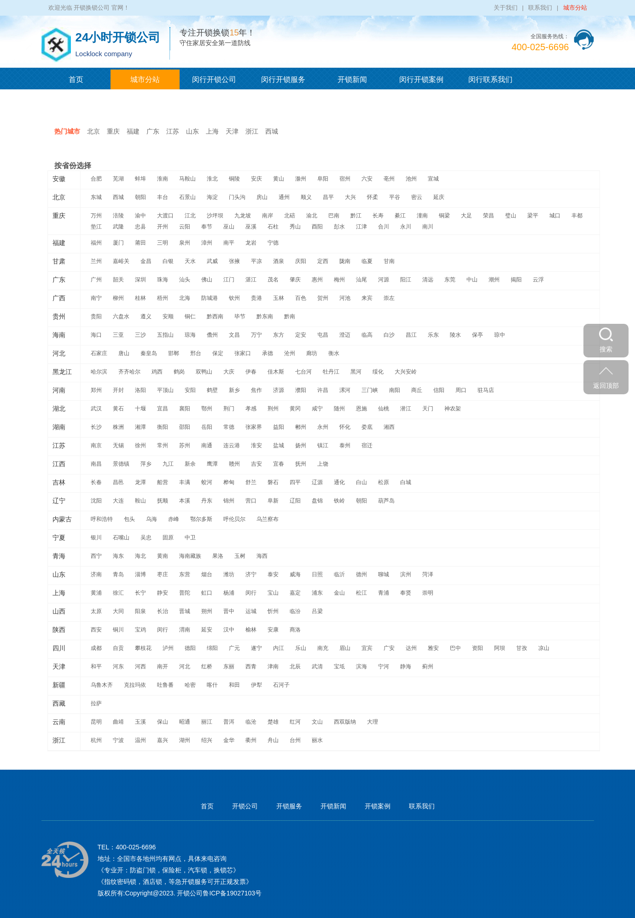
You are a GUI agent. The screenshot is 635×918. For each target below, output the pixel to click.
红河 (295, 722)
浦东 (317, 593)
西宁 (96, 556)
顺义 (306, 197)
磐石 (273, 482)
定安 (300, 335)
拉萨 (96, 703)
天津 (232, 131)
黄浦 (96, 593)
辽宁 (58, 500)
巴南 (333, 215)
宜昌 (162, 408)
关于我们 (506, 7)
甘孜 (521, 648)
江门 (228, 279)
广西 (58, 298)
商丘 (416, 390)
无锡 (118, 445)
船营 (162, 482)
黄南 (162, 556)
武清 (317, 666)
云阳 (184, 226)
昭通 (184, 722)
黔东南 (264, 316)
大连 (118, 500)
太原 (96, 611)
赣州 (234, 464)
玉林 (278, 298)
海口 (96, 335)
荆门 (228, 408)
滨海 (361, 666)
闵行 (250, 593)
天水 (190, 261)
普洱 (228, 722)
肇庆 (295, 279)
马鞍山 (187, 178)
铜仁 (190, 316)
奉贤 (405, 593)
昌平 (328, 197)
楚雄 (273, 722)
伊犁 (256, 685)
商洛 (295, 629)
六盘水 (121, 316)
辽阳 (295, 500)
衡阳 (162, 427)
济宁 (250, 574)
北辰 (295, 666)
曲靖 (118, 722)
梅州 (339, 279)
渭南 (184, 629)
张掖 (234, 261)
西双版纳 (345, 722)
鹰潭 (212, 464)
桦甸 (228, 482)
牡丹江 (331, 371)
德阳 (190, 648)
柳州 (118, 298)
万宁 (256, 335)
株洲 (118, 427)
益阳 (278, 427)
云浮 (538, 279)
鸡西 (157, 371)
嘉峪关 (121, 261)
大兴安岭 (406, 371)
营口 (250, 500)
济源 (278, 390)
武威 (212, 261)
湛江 (250, 279)
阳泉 (140, 611)
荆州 (273, 408)
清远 (427, 279)
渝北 (311, 215)
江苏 (172, 131)
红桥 (206, 666)
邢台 (195, 353)
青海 (58, 556)
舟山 (273, 740)
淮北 (212, 178)
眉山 (344, 648)
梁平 (532, 215)
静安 (162, 593)
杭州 (96, 740)
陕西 (58, 629)
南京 (96, 445)
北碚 (289, 215)
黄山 (278, 178)
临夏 (367, 261)
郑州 (96, 390)
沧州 (289, 353)
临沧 (250, 722)
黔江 (355, 215)
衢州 (250, 740)
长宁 (140, 593)
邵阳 (184, 427)
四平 (295, 482)
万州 (96, 215)
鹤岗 (179, 371)
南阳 (394, 390)
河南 (58, 390)
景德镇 (121, 464)
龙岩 (250, 243)
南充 (322, 648)
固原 (168, 537)
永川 (405, 226)
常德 (228, 427)
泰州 (344, 445)
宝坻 (339, 666)
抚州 (300, 464)
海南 (58, 335)
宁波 (118, 740)
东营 (184, 574)
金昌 (145, 261)
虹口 (206, 593)
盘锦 (317, 500)
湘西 (389, 427)
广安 (389, 648)
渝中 (140, 215)
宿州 (344, 178)
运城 (250, 611)
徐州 (140, 445)
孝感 (250, 408)
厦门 (118, 243)
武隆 (118, 226)
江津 (361, 226)
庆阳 (300, 261)
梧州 (162, 298)
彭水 (339, 226)
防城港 (209, 298)
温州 (140, 740)
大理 (372, 722)
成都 (96, 648)
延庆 (438, 197)
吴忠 (145, 537)
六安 (367, 178)
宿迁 (367, 445)
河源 (383, 279)
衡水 (333, 353)
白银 (168, 261)
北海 (184, 298)
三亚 (118, 335)
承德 (267, 353)
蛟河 (206, 482)
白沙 (389, 335)
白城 (405, 482)
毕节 (239, 316)
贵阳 (96, 316)
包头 (129, 519)
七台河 (303, 371)
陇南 (344, 261)
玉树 (239, 556)
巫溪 (250, 226)
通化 (339, 482)
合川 (383, 226)
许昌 (322, 390)
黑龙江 (62, 371)
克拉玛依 (135, 685)
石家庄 (99, 353)
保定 (217, 353)
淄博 (140, 574)
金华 (228, 740)
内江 (278, 648)
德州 (361, 574)
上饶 (322, 464)
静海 (405, 666)
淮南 (162, 178)
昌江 (411, 335)
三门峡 (369, 390)
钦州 (234, 298)
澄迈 (344, 335)
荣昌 (488, 215)
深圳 (140, 279)
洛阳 (140, 390)
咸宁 (317, 408)
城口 (554, 215)
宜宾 (367, 648)
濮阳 (300, 390)
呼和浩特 (102, 519)
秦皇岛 (148, 353)
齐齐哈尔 (129, 371)
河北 (58, 353)
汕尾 (361, 279)
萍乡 (145, 464)
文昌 (234, 335)
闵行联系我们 (490, 79)
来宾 (367, 298)
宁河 (383, 666)
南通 (206, 445)
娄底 (367, 427)
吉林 (58, 482)
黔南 (289, 316)
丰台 (162, 197)
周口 (460, 390)
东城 (96, 197)
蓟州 (427, 666)
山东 (192, 131)
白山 (361, 482)
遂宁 (256, 648)
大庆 (228, 371)
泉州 (184, 243)
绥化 (378, 371)
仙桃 (383, 408)
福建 (133, 131)
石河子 (281, 685)
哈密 (190, 685)
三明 (162, 243)
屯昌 (322, 335)
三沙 (140, 335)
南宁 (96, 298)
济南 (96, 574)
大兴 (350, 197)
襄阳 (184, 408)
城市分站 (575, 7)
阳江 (405, 279)
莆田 (140, 243)
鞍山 (140, 500)
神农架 (452, 408)
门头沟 (237, 197)
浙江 (251, 131)
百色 (300, 298)
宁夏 (58, 537)
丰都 (577, 215)
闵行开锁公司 (214, 79)
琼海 (190, 335)
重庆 (113, 131)
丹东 (206, 500)
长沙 (96, 427)
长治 (162, 611)
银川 (96, 537)
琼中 (499, 335)
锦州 (228, 500)
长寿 (378, 215)
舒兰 (250, 482)
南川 (427, 226)
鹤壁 (212, 390)
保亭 (477, 335)
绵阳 (212, 648)
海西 (262, 556)
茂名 (273, 279)
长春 (96, 482)
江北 (190, 215)
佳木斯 (276, 371)
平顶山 (165, 390)
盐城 (278, 445)
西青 (250, 666)
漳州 (206, 243)
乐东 (433, 335)
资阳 (477, 648)
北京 (93, 131)
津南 (273, 666)
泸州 (168, 648)
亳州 (389, 178)
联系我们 (540, 7)
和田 (234, 685)
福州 (96, 243)
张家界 (253, 427)
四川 (58, 648)
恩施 (361, 408)
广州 (96, 279)
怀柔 (372, 197)
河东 (118, 666)
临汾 (295, 611)
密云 (416, 197)
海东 (118, 556)
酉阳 (317, 226)
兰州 (96, 261)
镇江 (322, 445)
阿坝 (499, 648)
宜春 (278, 464)
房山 (262, 197)
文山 (317, 722)
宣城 (433, 178)
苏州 (184, 445)
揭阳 (516, 279)
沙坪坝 (215, 215)
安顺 (168, 316)
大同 (118, 611)
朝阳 (140, 197)
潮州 (494, 279)
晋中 (228, 611)
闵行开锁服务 (283, 79)
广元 (234, 648)
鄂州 (206, 408)
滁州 (300, 178)
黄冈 (295, 408)
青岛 (118, 574)
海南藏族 (190, 556)
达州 (411, 648)
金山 (339, 593)
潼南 (422, 215)
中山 (472, 279)
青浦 (383, 593)
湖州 (184, 740)
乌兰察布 (267, 519)
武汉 (96, 408)
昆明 (96, 722)
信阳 (438, 390)
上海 (212, 131)
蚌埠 (140, 178)
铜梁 (444, 215)
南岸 (267, 215)
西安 (96, 629)
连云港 (231, 445)
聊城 (383, 574)
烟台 (206, 574)
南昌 (96, 464)
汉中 (228, 629)
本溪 (184, 500)
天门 (427, 408)
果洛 (217, 556)
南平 (228, 243)
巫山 (228, 226)
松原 (383, 482)
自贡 (118, 648)
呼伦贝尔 (234, 519)
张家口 (242, 353)
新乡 (234, 390)
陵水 (455, 335)
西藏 (58, 703)
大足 (466, 215)
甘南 (389, 261)
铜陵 (234, 178)
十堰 (140, 408)
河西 (140, 666)
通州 (284, 197)
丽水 (317, 740)
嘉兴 (162, 740)
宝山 (273, 593)
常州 (162, 445)
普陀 (184, 593)
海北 (140, 556)
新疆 (58, 685)
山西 (58, 611)
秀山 (295, 226)
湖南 (58, 427)
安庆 (256, 178)
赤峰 (173, 519)
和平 (96, 666)
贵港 (256, 298)
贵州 (58, 316)
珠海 (162, 279)
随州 (339, 408)
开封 (118, 390)
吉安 (256, 464)
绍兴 (206, 740)
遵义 (145, 316)
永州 (322, 427)
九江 (168, 464)
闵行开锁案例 (421, 79)
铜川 (118, 629)
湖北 (58, 408)
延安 (206, 629)
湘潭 (140, 427)
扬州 (300, 445)
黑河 (355, 371)
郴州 (300, 427)
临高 (367, 335)
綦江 (400, 215)
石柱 (273, 226)
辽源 (317, 482)
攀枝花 (143, 648)
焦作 (256, 390)
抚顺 (162, 500)
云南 (58, 721)
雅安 (433, 648)
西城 (271, 131)
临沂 (339, 574)
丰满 (184, 482)
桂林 (140, 298)
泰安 (273, 574)
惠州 (317, 279)
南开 (162, 666)
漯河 (344, 390)
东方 (278, 335)
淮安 (256, 445)
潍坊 (228, 574)
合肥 (96, 178)
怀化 (344, 427)
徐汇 (118, 593)
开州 (162, 226)
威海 (295, 574)
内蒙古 (62, 519)
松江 (361, 593)
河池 (344, 298)
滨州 (405, 574)
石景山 (187, 197)
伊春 (250, 371)
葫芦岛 (386, 500)
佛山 (206, 279)
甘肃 (58, 261)
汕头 (184, 279)
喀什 (212, 685)
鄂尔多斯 (201, 519)
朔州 (206, 611)
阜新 (273, 500)
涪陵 (118, 215)
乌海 (151, 519)
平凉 (256, 261)
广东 (152, 131)
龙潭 (140, 482)
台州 (295, 740)
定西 (322, 261)
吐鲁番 (165, 685)
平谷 (394, 197)
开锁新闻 (352, 79)
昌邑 (118, 482)
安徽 (58, 178)
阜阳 (322, 178)
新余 (190, 464)
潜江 (405, 408)
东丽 (228, 666)
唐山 (123, 353)
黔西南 (215, 316)
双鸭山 (204, 371)
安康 (273, 629)
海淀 (212, 197)
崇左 (389, 298)
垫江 (96, 226)
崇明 (427, 593)
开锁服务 (289, 806)
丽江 (206, 722)
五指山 (165, 335)
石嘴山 (121, 537)
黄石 (118, 408)
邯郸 (173, 353)
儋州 (212, 335)
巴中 (455, 648)
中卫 (190, 537)
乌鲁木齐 (102, 685)
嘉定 (295, 593)
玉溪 (140, 722)
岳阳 (206, 427)
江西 (58, 464)
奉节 (206, 226)
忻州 (273, 611)
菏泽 (427, 574)
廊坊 (311, 353)
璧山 (510, 215)
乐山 (300, 648)
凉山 (543, 648)
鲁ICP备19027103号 (232, 893)
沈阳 (96, 500)
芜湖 (118, 178)
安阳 (190, 390)
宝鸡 (140, 629)
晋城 (184, 611)
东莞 (449, 279)
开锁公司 (245, 806)
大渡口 (165, 215)
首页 (76, 79)
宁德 (273, 243)
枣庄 (162, 574)
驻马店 (486, 390)
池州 (411, 178)
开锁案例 (377, 806)
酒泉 (278, 261)
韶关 (118, 279)
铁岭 (339, 500)
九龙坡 (242, 215)
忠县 (140, 226)
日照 (317, 574)
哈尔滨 (99, 371)
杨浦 (228, 593)
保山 (162, 722)
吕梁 (317, 611)
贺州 (322, 298)
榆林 (250, 629)
